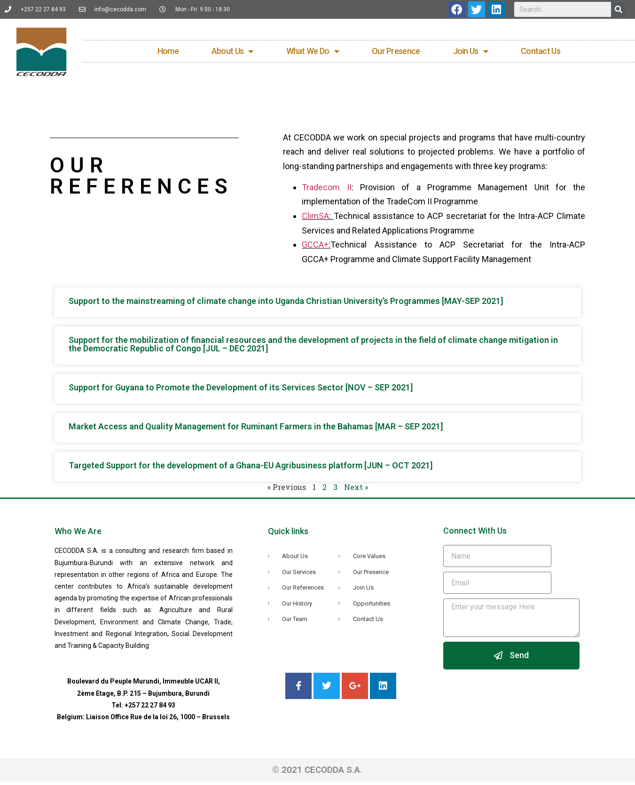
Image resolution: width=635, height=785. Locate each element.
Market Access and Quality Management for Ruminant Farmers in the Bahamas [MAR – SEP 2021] (256, 430)
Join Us (470, 53)
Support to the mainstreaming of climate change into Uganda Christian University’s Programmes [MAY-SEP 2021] (286, 305)
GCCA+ (315, 248)
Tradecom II (326, 190)
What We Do (312, 53)
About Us (232, 53)
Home (168, 53)
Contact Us (540, 53)
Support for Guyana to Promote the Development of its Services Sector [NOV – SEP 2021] (241, 391)
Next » (356, 491)
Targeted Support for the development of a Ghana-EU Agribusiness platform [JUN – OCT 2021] (250, 469)
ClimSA (315, 219)
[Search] (618, 9)
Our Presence (396, 53)
